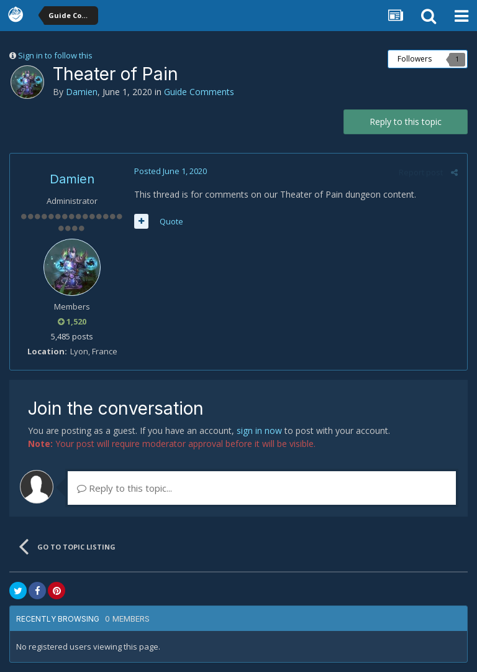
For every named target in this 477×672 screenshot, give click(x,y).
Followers (415, 58)
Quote (171, 221)
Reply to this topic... (124, 488)
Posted (170, 171)
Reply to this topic (406, 121)
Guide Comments (199, 92)
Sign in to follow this (55, 55)
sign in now (259, 430)
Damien (82, 92)
